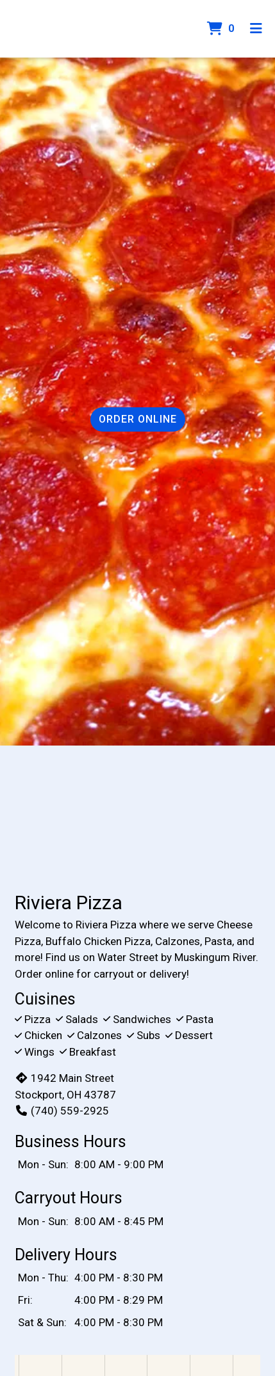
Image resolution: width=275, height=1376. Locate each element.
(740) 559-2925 (62, 1110)
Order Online (138, 419)
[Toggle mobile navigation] (256, 28)
